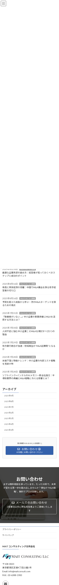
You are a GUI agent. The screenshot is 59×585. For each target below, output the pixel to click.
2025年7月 (9, 407)
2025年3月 (9, 430)
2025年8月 (9, 401)
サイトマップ (8, 535)
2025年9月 (9, 395)
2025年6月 (9, 413)
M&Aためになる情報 (27, 269)
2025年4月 (9, 424)
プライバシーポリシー (11, 529)
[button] (29, 506)
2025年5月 (9, 418)
